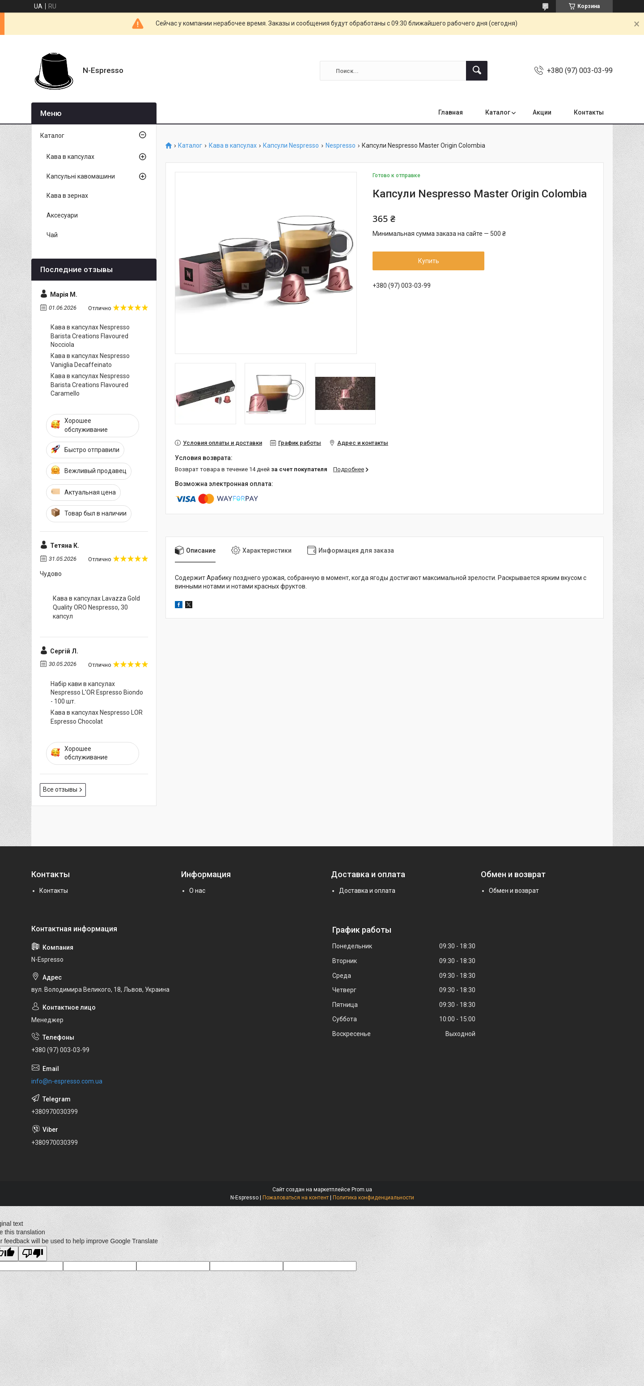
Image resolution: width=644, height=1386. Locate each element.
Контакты (589, 112)
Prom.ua (362, 1189)
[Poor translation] (32, 1254)
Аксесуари (62, 215)
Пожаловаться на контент (296, 1197)
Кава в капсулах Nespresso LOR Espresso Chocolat (97, 717)
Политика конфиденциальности (373, 1197)
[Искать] (476, 71)
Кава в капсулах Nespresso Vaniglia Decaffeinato (90, 360)
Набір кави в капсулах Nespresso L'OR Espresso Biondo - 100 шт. (97, 692)
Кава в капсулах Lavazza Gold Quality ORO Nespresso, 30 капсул (96, 607)
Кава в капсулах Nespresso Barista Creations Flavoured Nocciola (90, 336)
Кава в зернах (67, 195)
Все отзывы (60, 789)
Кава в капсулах (233, 145)
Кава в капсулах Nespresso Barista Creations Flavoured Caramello (90, 384)
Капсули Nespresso (291, 145)
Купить (428, 260)
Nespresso (341, 145)
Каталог (497, 112)
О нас (197, 890)
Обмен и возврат (514, 890)
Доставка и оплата (367, 890)
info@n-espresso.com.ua (66, 1081)
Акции (542, 112)
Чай (52, 235)
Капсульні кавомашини (81, 176)
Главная (450, 112)
